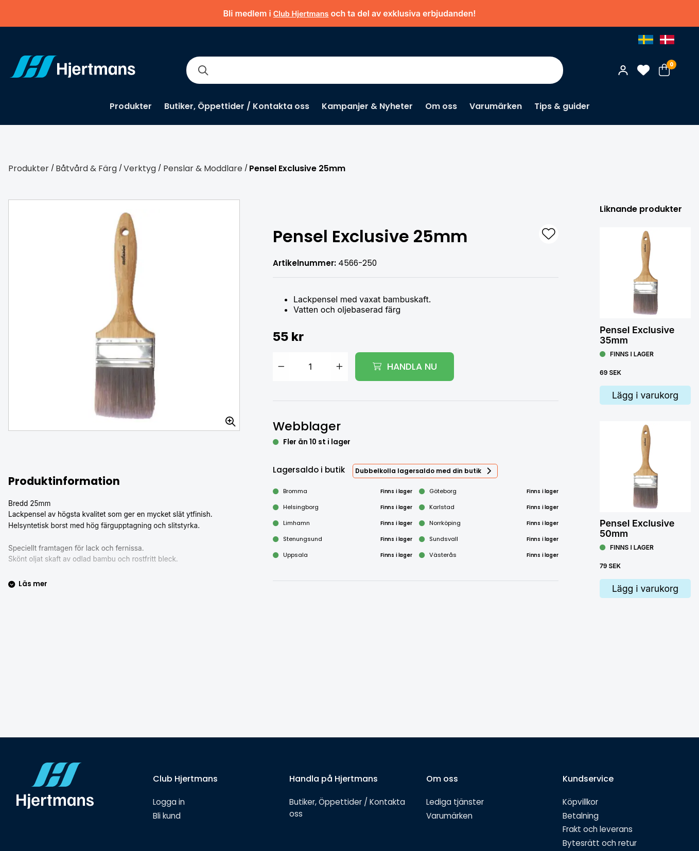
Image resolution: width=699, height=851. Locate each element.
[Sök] (202, 70)
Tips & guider (562, 106)
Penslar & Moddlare (202, 168)
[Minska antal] (281, 366)
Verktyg (140, 168)
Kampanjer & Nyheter (367, 106)
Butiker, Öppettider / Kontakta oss (236, 106)
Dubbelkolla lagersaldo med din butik (418, 470)
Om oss (441, 106)
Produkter (131, 106)
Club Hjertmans (301, 13)
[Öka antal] (339, 366)
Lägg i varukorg (645, 395)
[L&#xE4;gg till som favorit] (548, 234)
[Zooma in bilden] (227, 418)
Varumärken (495, 106)
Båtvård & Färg (86, 168)
